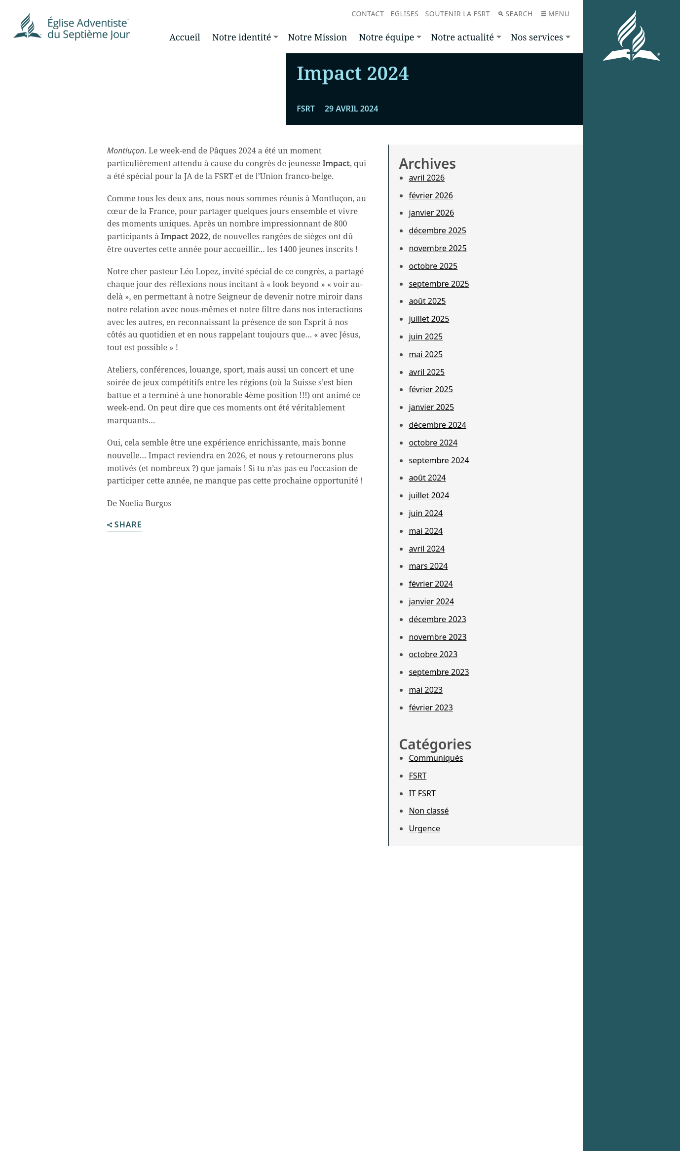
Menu (555, 13)
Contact (368, 13)
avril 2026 (427, 351)
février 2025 (431, 562)
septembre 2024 (439, 633)
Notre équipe (387, 37)
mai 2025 (426, 527)
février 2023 (431, 881)
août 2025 (427, 474)
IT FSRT (422, 966)
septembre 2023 (439, 845)
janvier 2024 (431, 775)
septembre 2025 (439, 456)
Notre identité (241, 37)
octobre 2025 (433, 439)
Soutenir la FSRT (458, 13)
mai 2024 (426, 704)
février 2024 (431, 757)
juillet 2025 (429, 492)
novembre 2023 (437, 810)
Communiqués (436, 931)
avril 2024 (427, 721)
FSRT (417, 949)
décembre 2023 (437, 792)
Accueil (184, 37)
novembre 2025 (437, 421)
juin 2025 (426, 510)
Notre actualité (462, 37)
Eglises (405, 13)
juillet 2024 (429, 669)
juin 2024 (426, 686)
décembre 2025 (437, 404)
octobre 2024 (433, 616)
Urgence (424, 1002)
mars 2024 (428, 739)
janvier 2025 (431, 580)
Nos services (537, 37)
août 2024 (427, 651)
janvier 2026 (431, 386)
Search (515, 13)
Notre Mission (317, 37)
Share (124, 699)
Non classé (429, 984)
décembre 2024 (437, 598)
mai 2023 (426, 863)
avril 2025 (427, 545)
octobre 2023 (433, 827)
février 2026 (431, 368)
